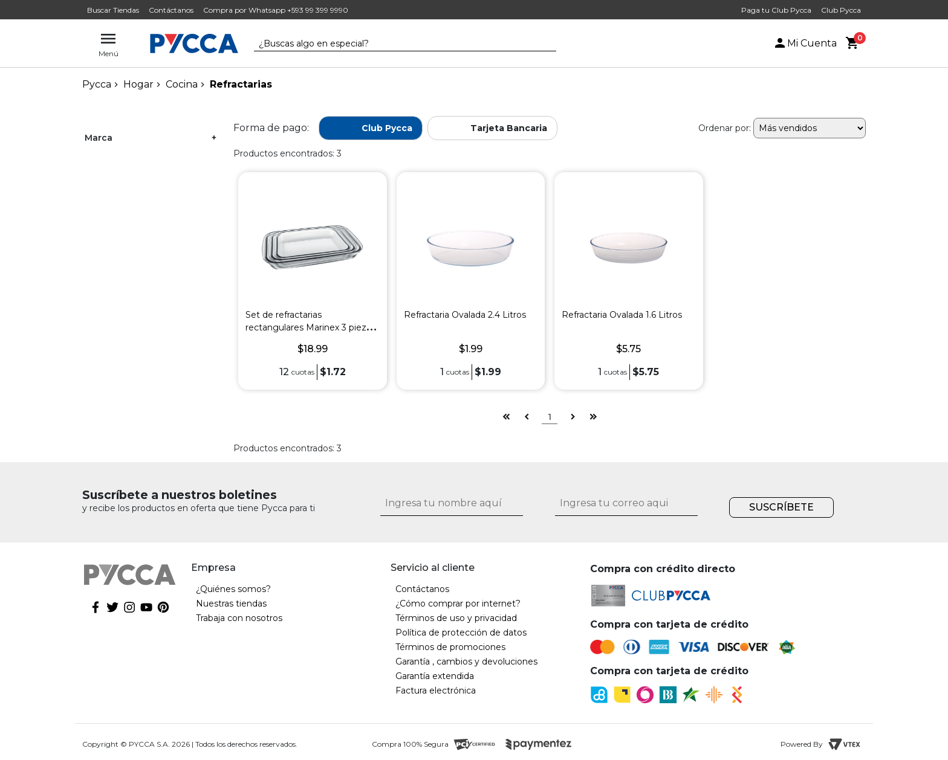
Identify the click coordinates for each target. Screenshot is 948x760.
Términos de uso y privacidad (456, 618)
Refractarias (241, 84)
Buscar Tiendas (113, 9)
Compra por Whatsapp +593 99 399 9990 (275, 9)
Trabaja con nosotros (239, 618)
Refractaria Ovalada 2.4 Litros (465, 314)
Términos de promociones (450, 647)
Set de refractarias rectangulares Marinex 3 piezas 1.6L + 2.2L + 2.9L (310, 327)
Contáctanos (171, 9)
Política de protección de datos (461, 632)
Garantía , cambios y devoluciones (466, 661)
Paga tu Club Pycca (776, 9)
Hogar (138, 84)
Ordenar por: (724, 128)
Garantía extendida (434, 676)
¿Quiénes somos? (233, 589)
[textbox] (396, 44)
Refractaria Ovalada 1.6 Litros (622, 314)
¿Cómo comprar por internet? (458, 603)
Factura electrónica (435, 690)
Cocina (182, 84)
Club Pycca (841, 9)
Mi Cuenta (805, 43)
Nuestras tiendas (231, 603)
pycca (96, 84)
